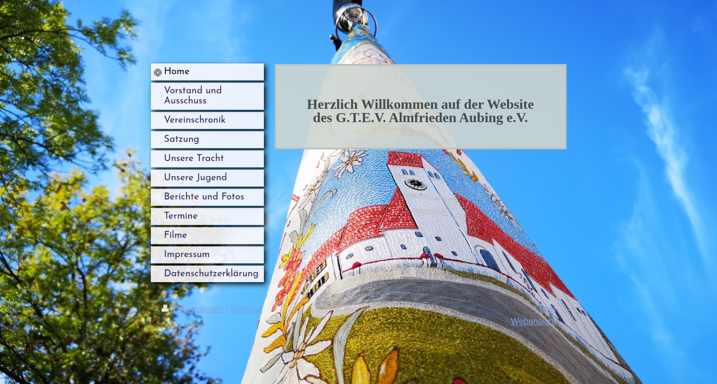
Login (545, 309)
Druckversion (194, 309)
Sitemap (246, 309)
